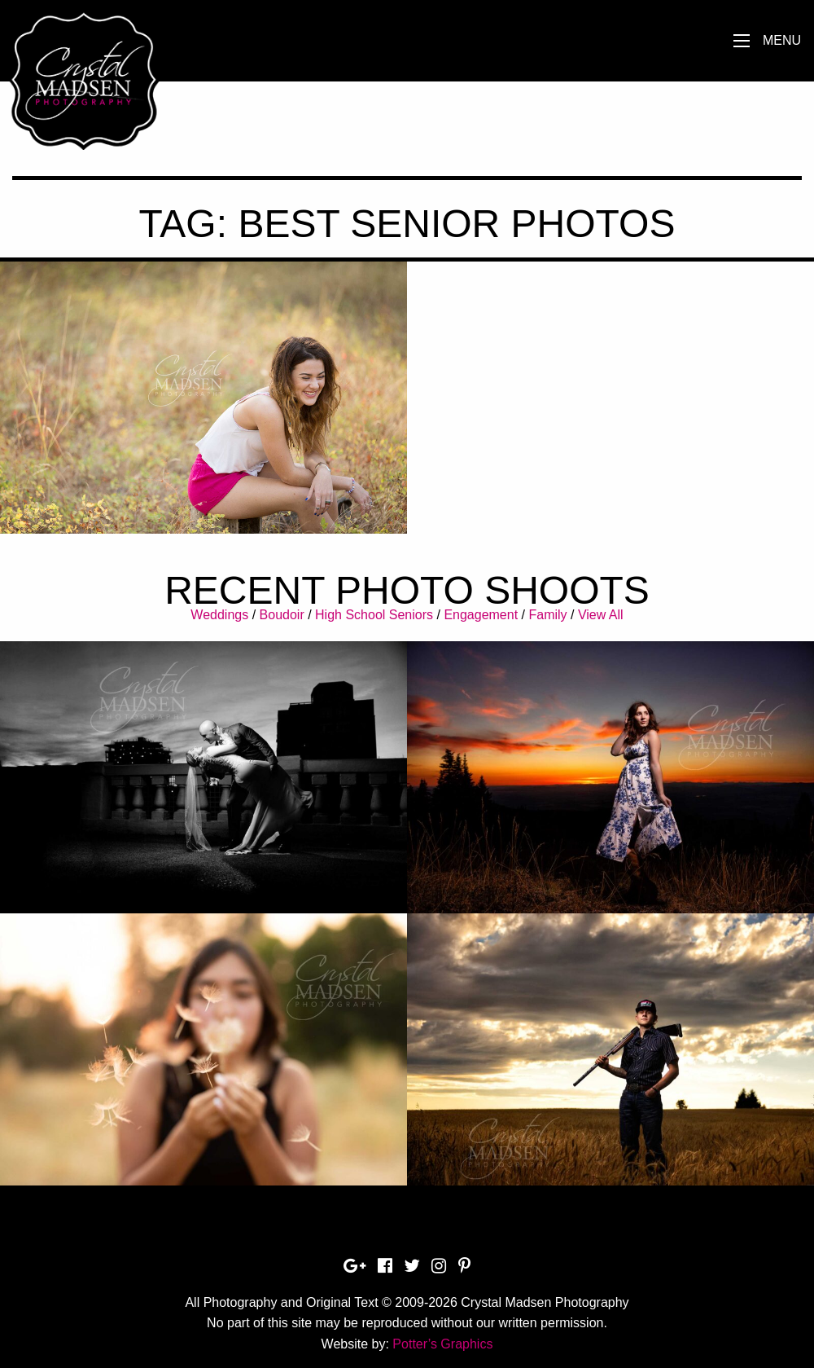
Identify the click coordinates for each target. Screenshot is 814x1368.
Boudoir (282, 615)
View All (601, 615)
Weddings (219, 615)
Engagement (481, 615)
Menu (782, 40)
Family (547, 615)
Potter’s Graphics (442, 1344)
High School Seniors (374, 615)
